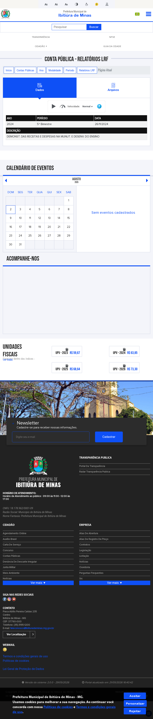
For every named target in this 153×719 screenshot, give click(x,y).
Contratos (84, 545)
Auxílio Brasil (9, 539)
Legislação (85, 550)
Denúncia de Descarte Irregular (20, 562)
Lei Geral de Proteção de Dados (23, 669)
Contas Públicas (25, 70)
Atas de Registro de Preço (93, 539)
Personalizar (135, 703)
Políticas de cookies (16, 661)
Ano (41, 70)
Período (70, 70)
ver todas (8, 359)
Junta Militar (9, 567)
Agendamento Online (14, 533)
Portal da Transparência (92, 466)
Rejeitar (135, 711)
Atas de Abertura (88, 533)
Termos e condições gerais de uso (25, 656)
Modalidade (55, 70)
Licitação (84, 556)
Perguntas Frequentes (91, 573)
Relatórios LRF (87, 70)
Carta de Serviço (12, 545)
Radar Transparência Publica (94, 472)
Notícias (7, 578)
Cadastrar (108, 437)
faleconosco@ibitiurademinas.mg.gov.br (32, 628)
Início (9, 70)
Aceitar (134, 696)
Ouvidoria (84, 567)
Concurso (8, 550)
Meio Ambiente (11, 573)
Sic (81, 578)
